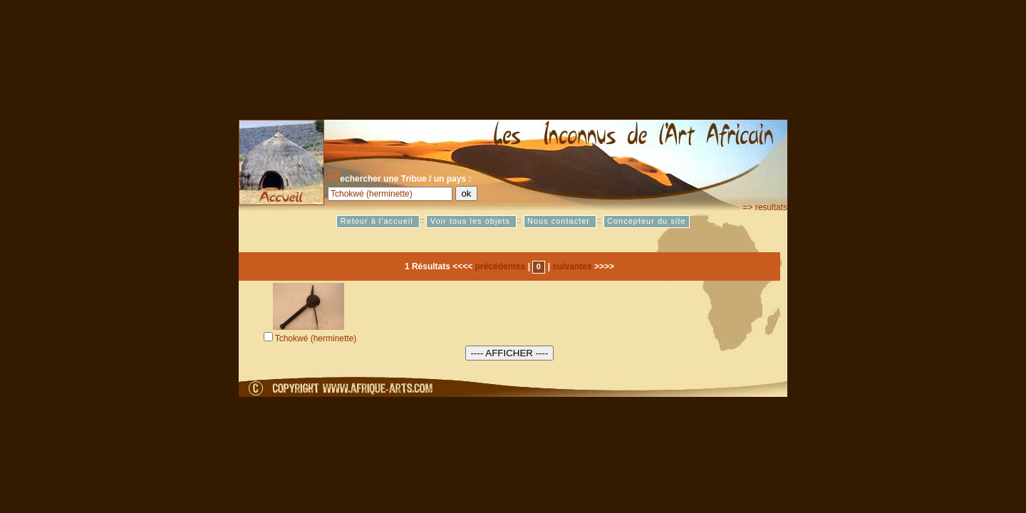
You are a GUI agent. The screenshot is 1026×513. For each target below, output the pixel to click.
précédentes (500, 266)
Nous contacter (560, 221)
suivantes (571, 266)
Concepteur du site (646, 221)
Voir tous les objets (471, 221)
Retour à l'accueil (378, 221)
